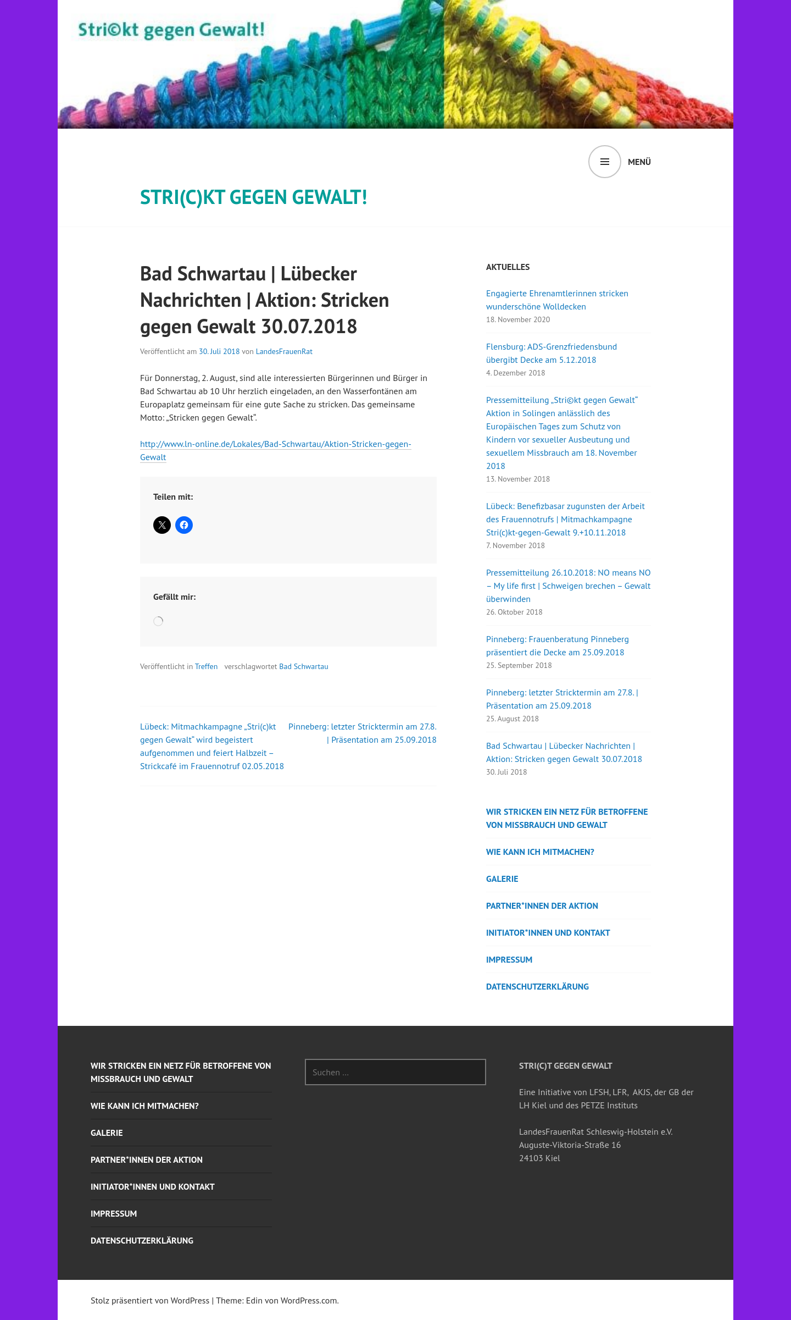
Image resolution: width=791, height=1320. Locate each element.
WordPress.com (309, 1300)
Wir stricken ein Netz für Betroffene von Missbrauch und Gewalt (567, 818)
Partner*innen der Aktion (542, 905)
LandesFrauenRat (284, 351)
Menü (639, 161)
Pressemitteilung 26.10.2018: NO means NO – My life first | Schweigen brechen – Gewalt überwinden (568, 585)
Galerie (502, 878)
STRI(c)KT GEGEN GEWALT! (253, 196)
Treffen (206, 666)
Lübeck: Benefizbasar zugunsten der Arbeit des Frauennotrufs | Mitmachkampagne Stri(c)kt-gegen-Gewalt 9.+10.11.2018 (565, 519)
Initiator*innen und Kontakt (548, 932)
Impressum (509, 959)
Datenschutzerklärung (537, 986)
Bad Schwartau (303, 666)
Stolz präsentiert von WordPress (150, 1300)
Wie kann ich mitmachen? (540, 851)
